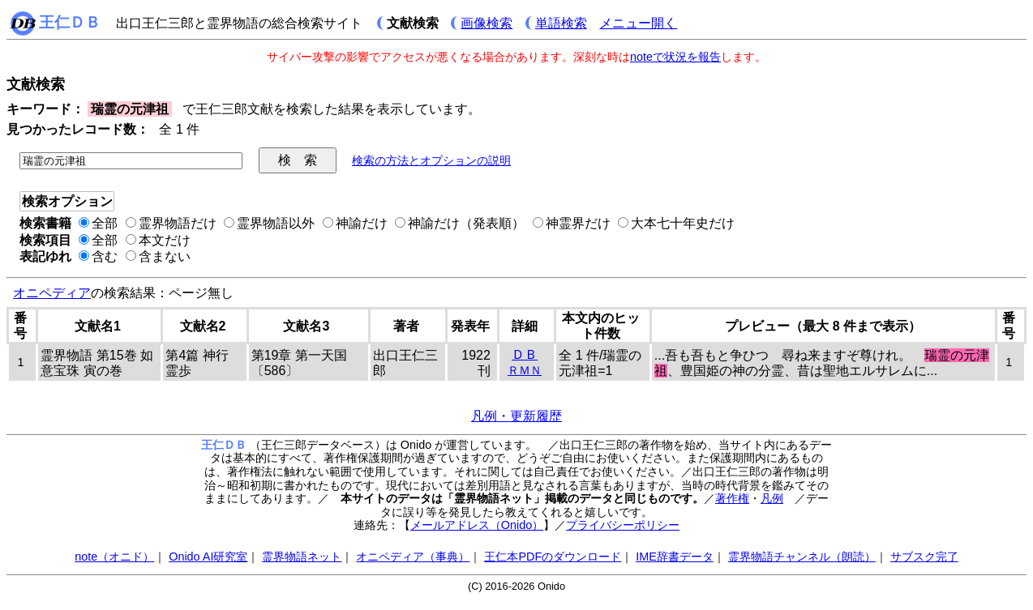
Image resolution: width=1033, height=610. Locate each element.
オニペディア (52, 293)
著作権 (732, 498)
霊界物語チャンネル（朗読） (802, 556)
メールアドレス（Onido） (476, 524)
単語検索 (561, 23)
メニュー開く (638, 23)
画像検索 (486, 23)
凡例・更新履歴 (516, 416)
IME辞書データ (675, 556)
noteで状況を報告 (675, 56)
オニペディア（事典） (412, 556)
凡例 (772, 498)
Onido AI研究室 (208, 556)
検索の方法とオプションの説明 (431, 160)
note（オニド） (114, 556)
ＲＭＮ (525, 370)
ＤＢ (525, 354)
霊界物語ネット (301, 556)
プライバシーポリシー (622, 524)
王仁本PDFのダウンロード (552, 556)
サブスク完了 (924, 556)
